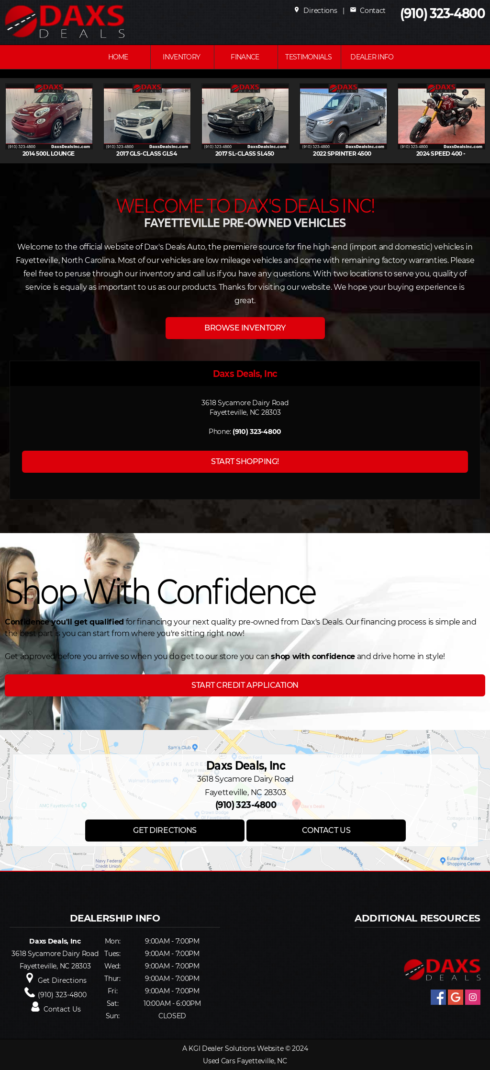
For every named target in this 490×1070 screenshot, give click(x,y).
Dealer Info (371, 57)
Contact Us (62, 1009)
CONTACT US (326, 830)
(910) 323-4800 (442, 14)
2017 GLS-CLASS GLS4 (149, 153)
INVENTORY (181, 57)
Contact (368, 10)
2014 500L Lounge (51, 153)
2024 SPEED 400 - (444, 153)
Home (118, 57)
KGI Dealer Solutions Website (236, 1048)
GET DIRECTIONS (164, 830)
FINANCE (245, 57)
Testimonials (308, 57)
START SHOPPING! (245, 461)
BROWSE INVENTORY (244, 327)
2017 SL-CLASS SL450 (248, 153)
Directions (315, 10)
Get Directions (62, 980)
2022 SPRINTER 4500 (345, 153)
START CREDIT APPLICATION (244, 685)
